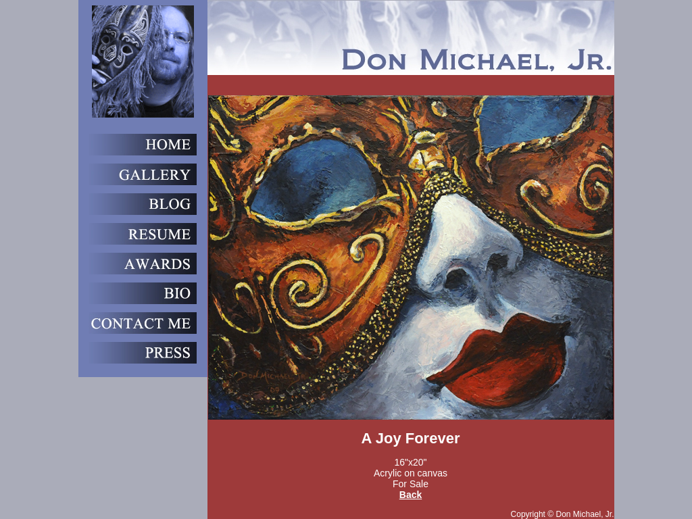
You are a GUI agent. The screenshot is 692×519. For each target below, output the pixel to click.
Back (410, 494)
